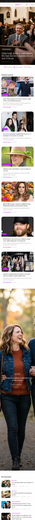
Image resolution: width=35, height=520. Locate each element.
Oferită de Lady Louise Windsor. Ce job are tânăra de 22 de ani (17, 171)
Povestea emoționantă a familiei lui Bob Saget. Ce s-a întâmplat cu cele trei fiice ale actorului (17, 136)
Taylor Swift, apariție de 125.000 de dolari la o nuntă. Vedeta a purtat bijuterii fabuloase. (17, 100)
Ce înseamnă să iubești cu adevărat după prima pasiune (17, 379)
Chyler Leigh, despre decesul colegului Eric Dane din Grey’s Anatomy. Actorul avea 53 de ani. (17, 56)
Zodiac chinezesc (18, 67)
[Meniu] (32, 4)
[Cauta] (26, 4)
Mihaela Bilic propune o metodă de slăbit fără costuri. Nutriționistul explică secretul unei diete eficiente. (17, 206)
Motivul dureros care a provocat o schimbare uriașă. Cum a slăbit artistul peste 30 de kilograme (16, 241)
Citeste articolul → (17, 384)
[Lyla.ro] (17, 5)
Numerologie (27, 67)
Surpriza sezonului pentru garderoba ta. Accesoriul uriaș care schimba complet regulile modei (16, 276)
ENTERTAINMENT (7, 49)
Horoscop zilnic (8, 67)
